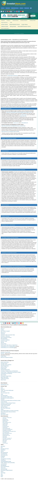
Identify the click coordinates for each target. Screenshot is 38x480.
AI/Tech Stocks (4, 24)
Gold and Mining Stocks (6, 428)
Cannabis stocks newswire (6, 364)
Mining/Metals (3, 465)
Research (3, 389)
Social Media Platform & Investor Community (9, 410)
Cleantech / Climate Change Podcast (8, 403)
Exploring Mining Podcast (6, 404)
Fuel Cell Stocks (5, 443)
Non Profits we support (5, 331)
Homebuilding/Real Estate (6, 461)
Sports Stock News (4, 377)
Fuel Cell (2, 457)
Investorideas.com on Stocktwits (7, 347)
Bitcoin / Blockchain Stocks (7, 422)
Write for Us (3, 332)
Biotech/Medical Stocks (15, 24)
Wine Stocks (5, 441)
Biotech (2, 451)
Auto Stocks (4, 418)
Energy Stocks (5, 425)
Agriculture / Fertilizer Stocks (7, 417)
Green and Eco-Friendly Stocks (7, 429)
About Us (2, 328)
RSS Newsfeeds (4, 338)
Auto (2, 447)
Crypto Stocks (24, 24)
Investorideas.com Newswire (6, 373)
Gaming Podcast (4, 406)
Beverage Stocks (5, 419)
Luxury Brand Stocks (6, 432)
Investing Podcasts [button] (24, 20)
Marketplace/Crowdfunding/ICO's (7, 397)
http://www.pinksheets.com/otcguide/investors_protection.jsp (13, 125)
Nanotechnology (4, 469)
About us (2, 8)
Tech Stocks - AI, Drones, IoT (7, 438)
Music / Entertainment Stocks (7, 433)
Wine (2, 476)
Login (2, 394)
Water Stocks (3, 379)
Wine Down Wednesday (5, 408)
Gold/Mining (3, 460)
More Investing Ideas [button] (5, 28)
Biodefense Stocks (5, 420)
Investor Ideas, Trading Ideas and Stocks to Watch (11, 372)
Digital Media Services (14, 8)
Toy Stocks (4, 442)
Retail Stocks (5, 436)
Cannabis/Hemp (4, 453)
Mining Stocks (13, 26)
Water (2, 475)
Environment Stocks (6, 426)
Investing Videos (32, 20)
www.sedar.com (25, 122)
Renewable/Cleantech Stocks (24, 26)
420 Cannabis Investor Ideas (6, 396)
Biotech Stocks (5, 421)
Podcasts (2, 399)
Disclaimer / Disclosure (5, 336)
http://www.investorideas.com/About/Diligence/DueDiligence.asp (19, 112)
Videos (2, 409)
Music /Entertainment (5, 466)
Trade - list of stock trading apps (7, 390)
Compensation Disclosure (12, 75)
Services (2, 353)
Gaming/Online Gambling (6, 458)
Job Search (3, 391)
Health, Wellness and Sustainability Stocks (9, 431)
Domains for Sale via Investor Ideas (8, 334)
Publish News (27, 8)
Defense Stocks (4, 26)
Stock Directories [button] (4, 22)
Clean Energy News (5, 365)
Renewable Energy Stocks (6, 376)
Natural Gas (3, 467)
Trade (11, 22)
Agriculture (3, 446)
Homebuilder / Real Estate (7, 430)
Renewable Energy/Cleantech (7, 470)
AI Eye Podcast (4, 401)
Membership (8, 8)
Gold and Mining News (5, 369)
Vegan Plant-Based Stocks (7, 439)
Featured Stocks (15, 20)
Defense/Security (4, 455)
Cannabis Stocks (5, 423)
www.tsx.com (16, 122)
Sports (2, 471)
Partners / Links (4, 341)
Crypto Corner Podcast (5, 405)
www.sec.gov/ (24, 114)
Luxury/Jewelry (4, 463)
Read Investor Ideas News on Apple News (9, 345)
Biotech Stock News (5, 362)
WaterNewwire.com (4, 384)
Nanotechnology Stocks (6, 435)
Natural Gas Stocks (6, 434)
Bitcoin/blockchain (4, 452)
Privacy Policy (3, 343)
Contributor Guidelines (5, 339)
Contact (2, 329)
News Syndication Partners (6, 337)
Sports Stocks (5, 437)
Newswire (3, 20)
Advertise (21, 8)
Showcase (3, 333)
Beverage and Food (5, 448)
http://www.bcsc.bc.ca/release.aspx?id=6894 (10, 131)
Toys (2, 474)
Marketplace (3, 413)
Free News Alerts (4, 395)
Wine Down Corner (4, 414)
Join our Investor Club (5, 392)
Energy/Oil (3, 456)
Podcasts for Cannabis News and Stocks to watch (10, 400)
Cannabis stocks (4, 363)
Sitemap (2, 342)
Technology (3, 472)
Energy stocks (3, 368)
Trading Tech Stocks (5, 378)
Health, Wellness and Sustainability (8, 462)
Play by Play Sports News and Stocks (8, 411)
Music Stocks (3, 374)
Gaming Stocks (5, 427)
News (2, 387)
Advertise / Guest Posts (5, 352)
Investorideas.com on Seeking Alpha (8, 346)
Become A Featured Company (7, 357)
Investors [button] (9, 20)
